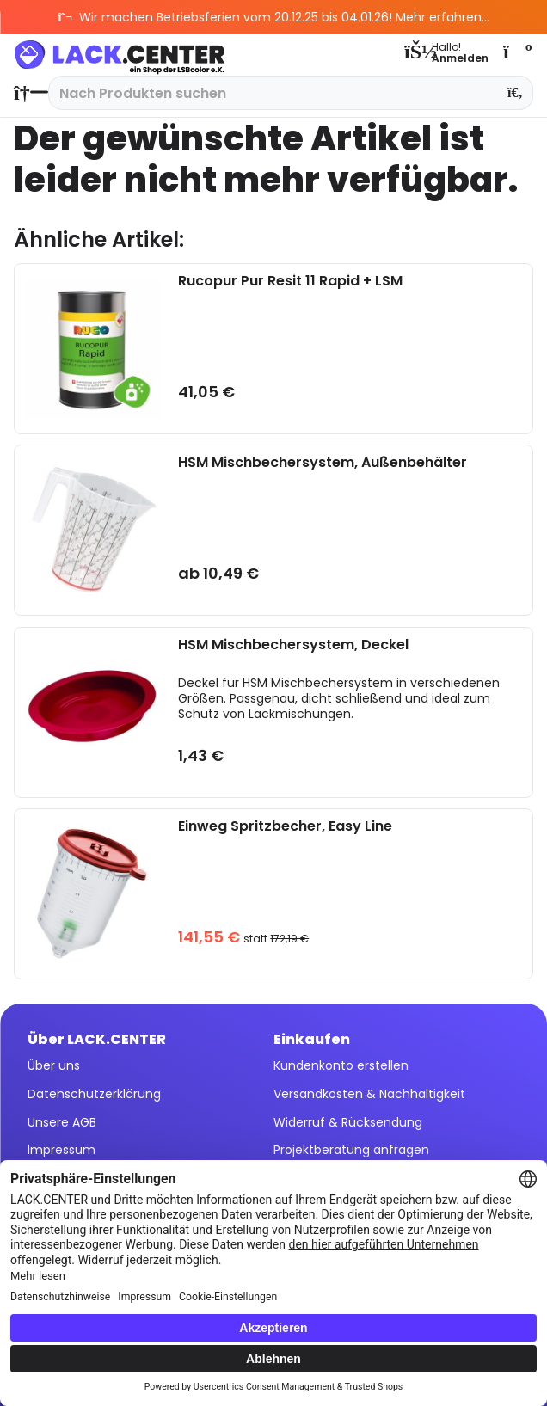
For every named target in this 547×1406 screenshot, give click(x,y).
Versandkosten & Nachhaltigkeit (369, 1093)
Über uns (54, 1065)
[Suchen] (515, 93)
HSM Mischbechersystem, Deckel (293, 645)
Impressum (61, 1149)
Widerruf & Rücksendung (348, 1122)
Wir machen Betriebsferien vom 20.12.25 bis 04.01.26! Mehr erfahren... (274, 17)
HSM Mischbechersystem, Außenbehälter (322, 463)
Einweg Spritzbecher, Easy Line (285, 827)
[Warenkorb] (516, 51)
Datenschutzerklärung (94, 1093)
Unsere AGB (62, 1122)
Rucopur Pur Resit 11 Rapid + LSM (290, 282)
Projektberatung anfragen (351, 1149)
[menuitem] (27, 93)
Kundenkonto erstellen (341, 1065)
